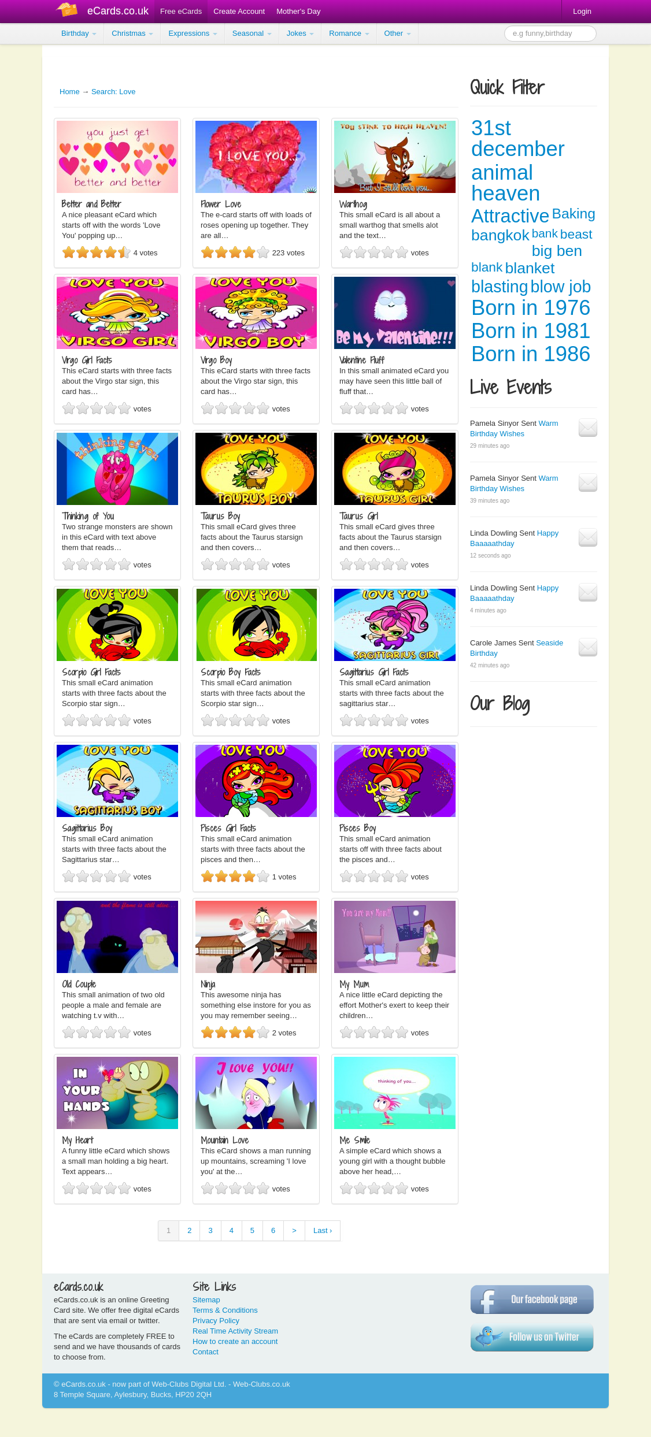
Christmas (132, 33)
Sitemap (206, 1299)
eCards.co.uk (118, 11)
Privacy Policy (216, 1320)
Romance (349, 33)
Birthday (79, 33)
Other (397, 33)
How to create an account (235, 1341)
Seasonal (252, 33)
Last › (322, 1230)
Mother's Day (298, 11)
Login (582, 11)
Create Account (239, 11)
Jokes (301, 33)
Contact (206, 1351)
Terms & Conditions (225, 1310)
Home (70, 91)
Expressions (192, 33)
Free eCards (181, 11)
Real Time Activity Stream (235, 1331)
